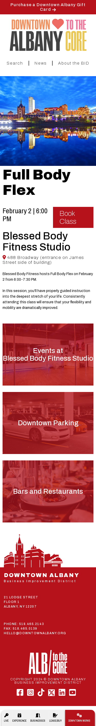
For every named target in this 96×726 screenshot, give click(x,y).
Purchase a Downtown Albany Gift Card (48, 7)
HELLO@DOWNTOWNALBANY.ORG (35, 633)
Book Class (67, 217)
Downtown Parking (48, 423)
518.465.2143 (31, 624)
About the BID (73, 63)
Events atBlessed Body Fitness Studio (48, 354)
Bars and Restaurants (48, 491)
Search (15, 63)
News (41, 63)
